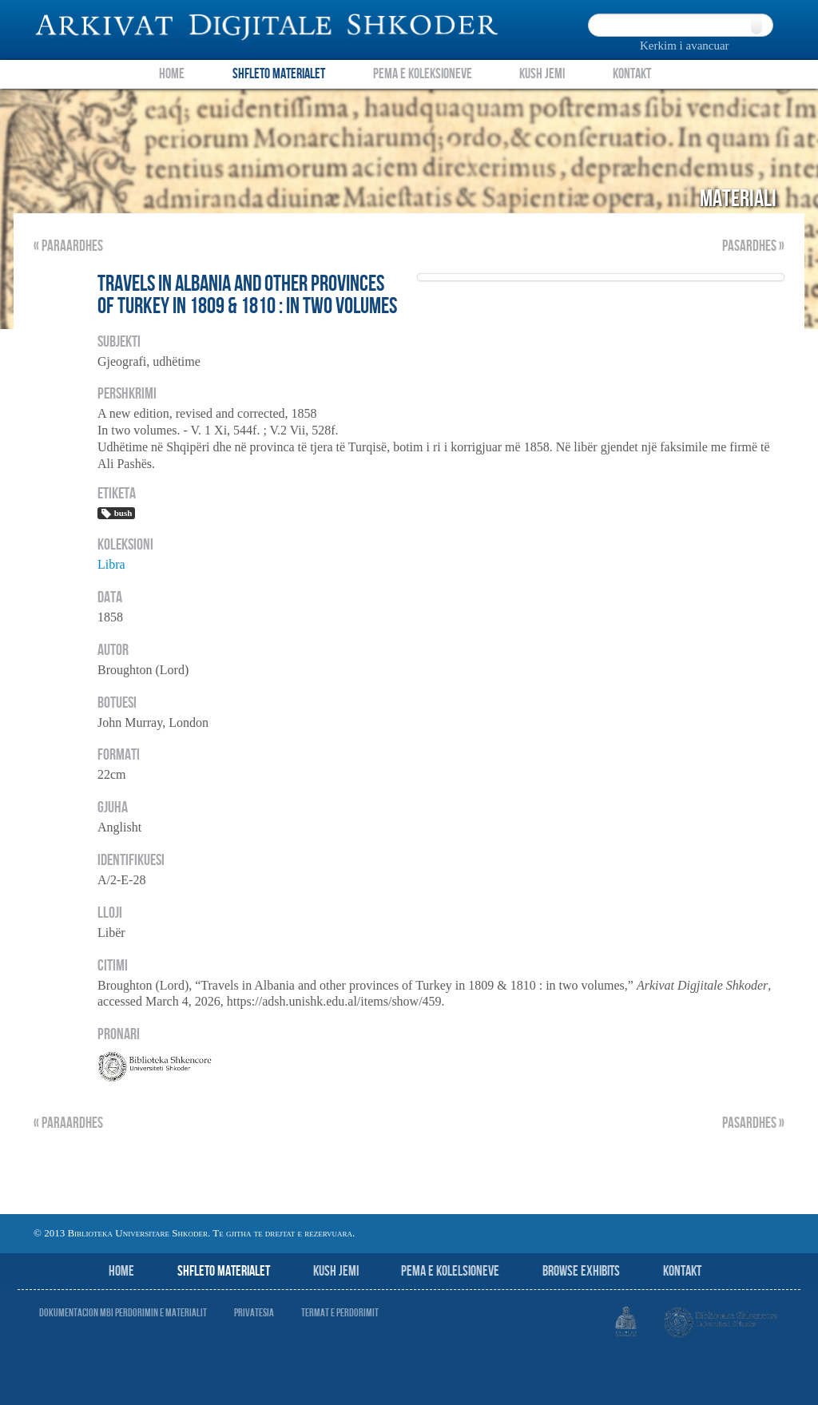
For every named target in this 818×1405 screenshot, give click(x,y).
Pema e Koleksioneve (422, 73)
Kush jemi (336, 1271)
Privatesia (254, 1313)
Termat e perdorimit (340, 1313)
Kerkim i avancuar (684, 45)
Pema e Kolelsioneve (450, 1271)
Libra (111, 564)
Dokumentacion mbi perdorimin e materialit (123, 1313)
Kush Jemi (542, 73)
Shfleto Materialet (278, 73)
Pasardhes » (753, 246)
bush (116, 513)
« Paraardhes (68, 246)
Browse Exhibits (581, 1271)
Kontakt (632, 73)
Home (172, 73)
